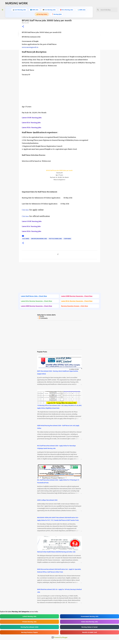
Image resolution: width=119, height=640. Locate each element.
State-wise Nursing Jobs (89, 621)
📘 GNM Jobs (34, 10)
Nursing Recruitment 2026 (29, 627)
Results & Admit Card (89, 632)
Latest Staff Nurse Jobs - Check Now (34, 296)
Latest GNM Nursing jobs (32, 118)
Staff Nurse (67, 238)
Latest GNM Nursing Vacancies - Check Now (76, 296)
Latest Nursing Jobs (29, 616)
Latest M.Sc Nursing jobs (31, 127)
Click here (25, 210)
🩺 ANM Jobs (81, 10)
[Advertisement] (59, 89)
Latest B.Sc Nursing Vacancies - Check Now (36, 301)
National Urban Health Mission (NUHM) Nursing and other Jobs (56, 552)
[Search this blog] (108, 10)
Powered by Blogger (59, 637)
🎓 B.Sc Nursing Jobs (49, 10)
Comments (43, 318)
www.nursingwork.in (30, 47)
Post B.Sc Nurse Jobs (55, 238)
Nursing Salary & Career (89, 627)
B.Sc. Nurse (26, 238)
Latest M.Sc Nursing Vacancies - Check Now (76, 301)
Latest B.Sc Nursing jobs (31, 122)
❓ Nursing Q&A (57, 14)
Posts (41, 316)
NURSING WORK (16, 3)
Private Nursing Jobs (29, 621)
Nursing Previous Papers (29, 632)
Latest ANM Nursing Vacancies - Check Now (36, 306)
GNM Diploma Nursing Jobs (39, 238)
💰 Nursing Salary (41, 14)
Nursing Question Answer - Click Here (74, 306)
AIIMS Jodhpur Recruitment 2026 (47, 500)
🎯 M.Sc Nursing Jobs (66, 10)
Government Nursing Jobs (89, 616)
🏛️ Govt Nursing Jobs (19, 10)
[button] (23, 26)
